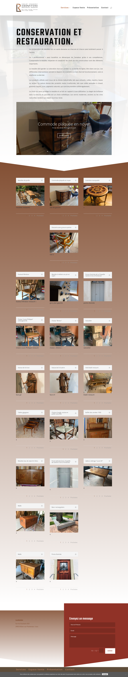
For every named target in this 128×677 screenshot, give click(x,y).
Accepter (105, 674)
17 (71, 151)
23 (80, 151)
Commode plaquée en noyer (64, 124)
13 (65, 151)
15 (68, 151)
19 (74, 151)
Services (65, 8)
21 (77, 151)
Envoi (110, 656)
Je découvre (64, 135)
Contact (104, 8)
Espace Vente (79, 8)
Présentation (93, 8)
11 (62, 151)
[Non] (126, 674)
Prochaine (40, 216)
